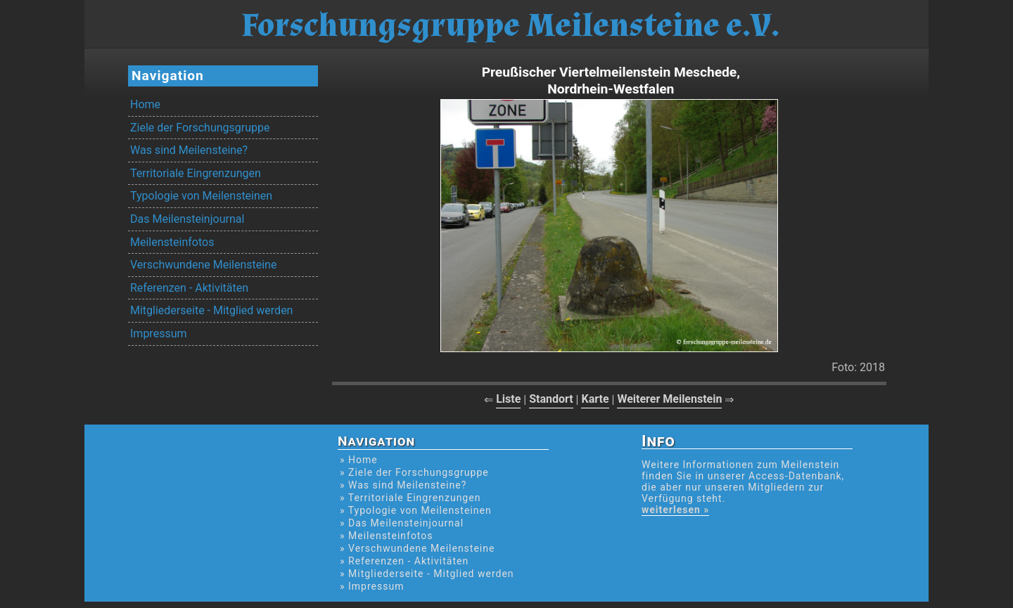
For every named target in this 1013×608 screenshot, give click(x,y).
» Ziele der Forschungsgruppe (414, 472)
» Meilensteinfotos (386, 535)
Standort (551, 399)
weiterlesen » (675, 509)
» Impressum (372, 586)
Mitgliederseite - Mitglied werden (211, 310)
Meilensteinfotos (172, 242)
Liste (508, 399)
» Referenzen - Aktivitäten (404, 561)
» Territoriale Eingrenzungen (410, 497)
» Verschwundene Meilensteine (417, 548)
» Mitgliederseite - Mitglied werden (427, 573)
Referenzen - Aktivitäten (189, 288)
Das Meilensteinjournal (187, 219)
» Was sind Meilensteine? (403, 485)
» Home (359, 459)
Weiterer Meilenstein (669, 399)
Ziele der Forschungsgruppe (199, 127)
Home (145, 104)
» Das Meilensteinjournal (402, 523)
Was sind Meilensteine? (189, 150)
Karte (595, 399)
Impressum (158, 333)
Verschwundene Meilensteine (203, 264)
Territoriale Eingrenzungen (195, 173)
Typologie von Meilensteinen (201, 195)
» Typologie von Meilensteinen (416, 510)
